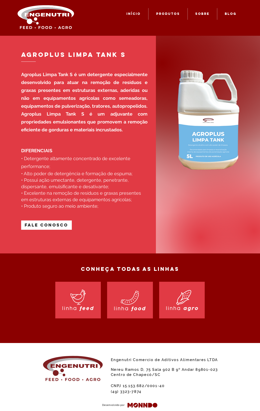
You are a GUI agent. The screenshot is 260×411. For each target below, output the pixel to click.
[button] (46, 225)
